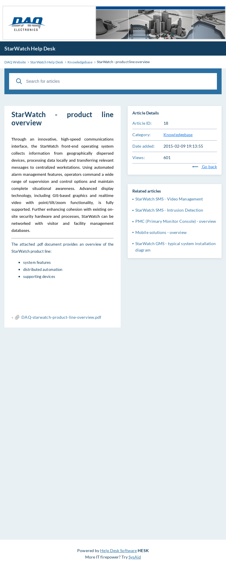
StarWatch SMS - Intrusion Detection (169, 210)
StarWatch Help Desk (29, 48)
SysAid (135, 556)
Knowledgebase (178, 134)
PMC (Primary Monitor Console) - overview (175, 221)
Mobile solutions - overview (161, 232)
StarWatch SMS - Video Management (169, 198)
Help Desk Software (118, 550)
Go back (204, 166)
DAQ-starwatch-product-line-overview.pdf (61, 317)
